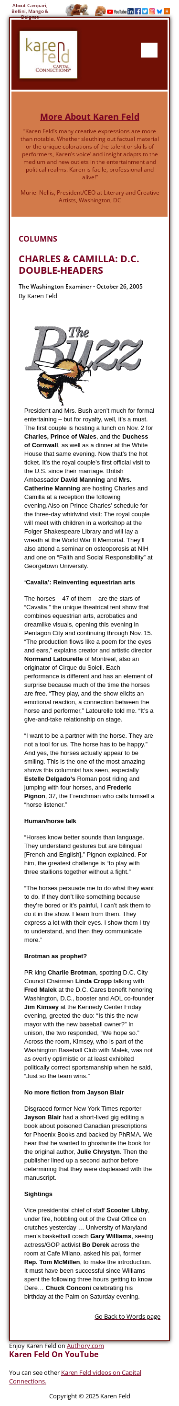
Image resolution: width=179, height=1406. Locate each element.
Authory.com (85, 1345)
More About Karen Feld (89, 116)
